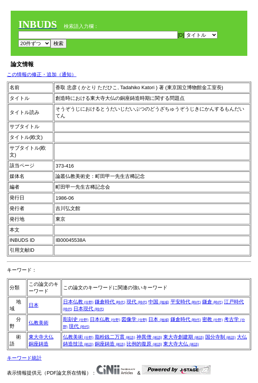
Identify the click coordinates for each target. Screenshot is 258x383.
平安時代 (185, 302)
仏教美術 (39, 323)
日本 (34, 305)
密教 (212, 319)
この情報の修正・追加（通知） (41, 74)
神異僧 (149, 337)
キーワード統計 (24, 358)
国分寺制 (220, 337)
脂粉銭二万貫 (115, 337)
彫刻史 (76, 319)
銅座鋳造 (39, 344)
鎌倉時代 (110, 302)
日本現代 (88, 308)
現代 (137, 302)
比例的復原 (144, 344)
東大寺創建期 (183, 337)
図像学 (134, 319)
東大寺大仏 (41, 337)
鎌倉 (212, 302)
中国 (158, 302)
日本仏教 (78, 302)
